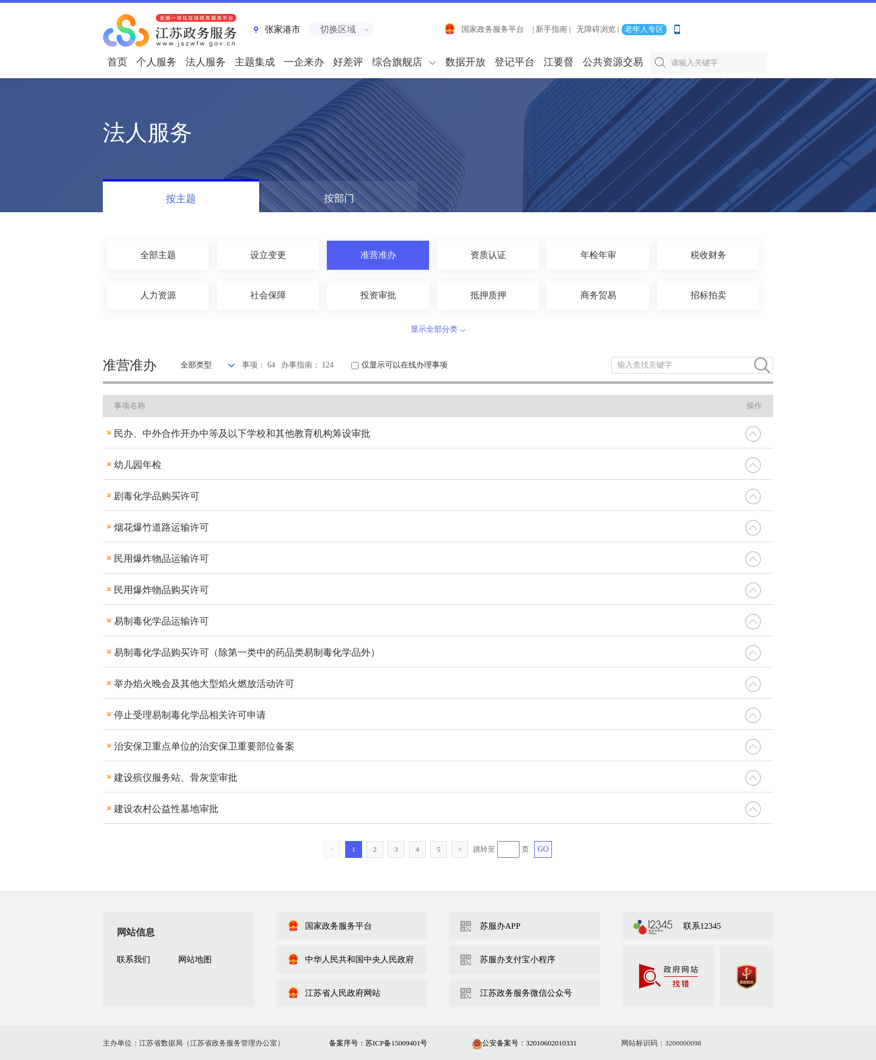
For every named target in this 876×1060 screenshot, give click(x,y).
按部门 (339, 198)
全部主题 (158, 255)
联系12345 (702, 925)
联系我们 (133, 959)
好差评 (348, 62)
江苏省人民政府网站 (333, 993)
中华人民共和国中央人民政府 (350, 959)
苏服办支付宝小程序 (517, 959)
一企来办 (304, 62)
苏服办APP (500, 925)
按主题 (181, 198)
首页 (117, 62)
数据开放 (465, 62)
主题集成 (255, 62)
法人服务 (205, 62)
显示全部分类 (434, 329)
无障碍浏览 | (598, 29)
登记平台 (514, 62)
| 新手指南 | (551, 29)
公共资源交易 (613, 62)
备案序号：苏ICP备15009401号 (378, 1043)
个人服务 (156, 62)
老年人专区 (644, 29)
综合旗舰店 (397, 62)
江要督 (559, 62)
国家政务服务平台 (484, 29)
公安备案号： (524, 1043)
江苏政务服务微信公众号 (526, 993)
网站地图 (195, 959)
